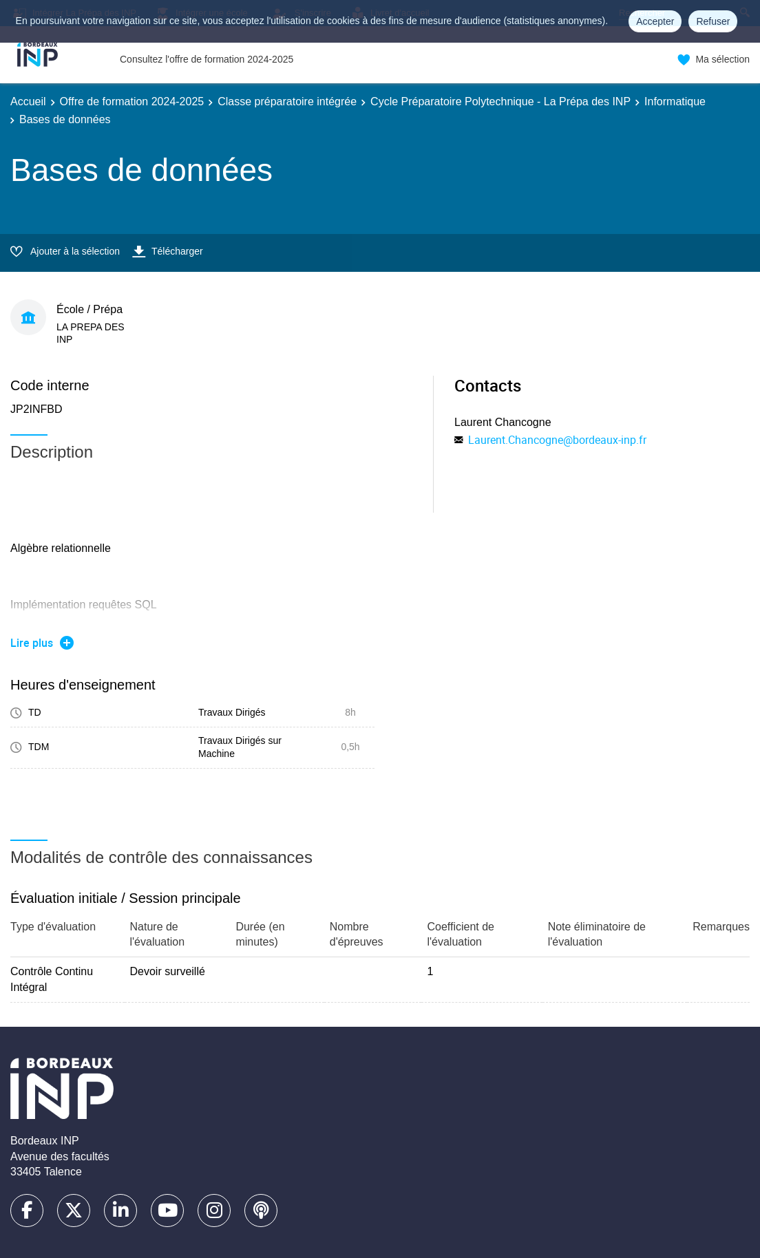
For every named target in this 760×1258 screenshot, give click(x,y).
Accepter (655, 21)
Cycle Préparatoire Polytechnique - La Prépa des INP (500, 101)
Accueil (28, 101)
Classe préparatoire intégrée (287, 101)
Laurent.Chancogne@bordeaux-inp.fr (557, 439)
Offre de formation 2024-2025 (132, 101)
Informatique (675, 101)
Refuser (713, 21)
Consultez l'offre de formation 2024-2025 (206, 59)
